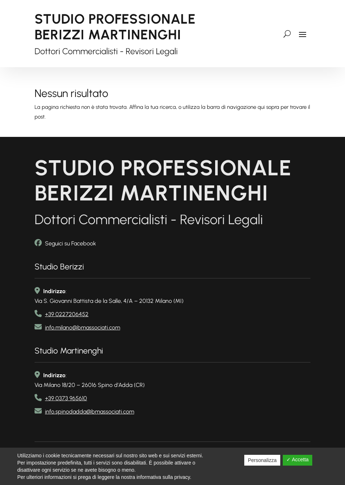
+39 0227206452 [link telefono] (66, 312)
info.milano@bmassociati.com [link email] (82, 326)
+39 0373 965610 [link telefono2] (66, 396)
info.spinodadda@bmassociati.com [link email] (89, 410)
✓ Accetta (297, 459)
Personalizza (262, 460)
